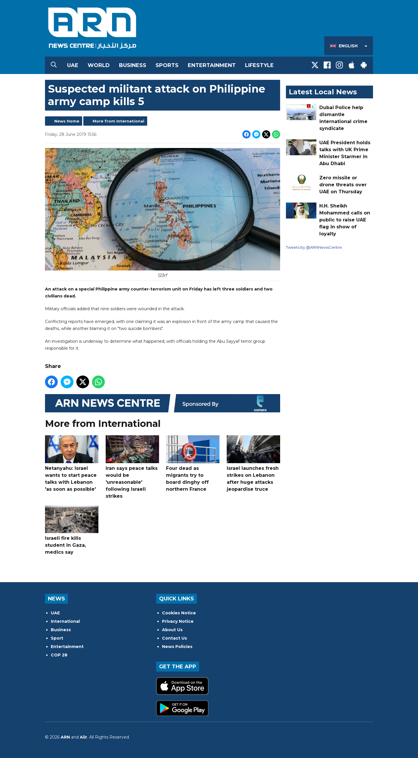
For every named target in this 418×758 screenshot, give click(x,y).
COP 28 (59, 655)
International (65, 621)
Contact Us (174, 638)
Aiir (83, 737)
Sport (57, 638)
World (99, 65)
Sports (167, 65)
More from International (118, 121)
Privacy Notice (178, 621)
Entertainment (212, 65)
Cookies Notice (179, 613)
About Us (172, 629)
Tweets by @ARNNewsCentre (314, 247)
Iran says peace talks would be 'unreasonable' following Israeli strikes (132, 467)
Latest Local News (323, 92)
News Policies (177, 646)
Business (132, 65)
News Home (66, 121)
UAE (72, 65)
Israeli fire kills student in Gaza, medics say (71, 530)
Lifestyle (259, 65)
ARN (65, 737)
